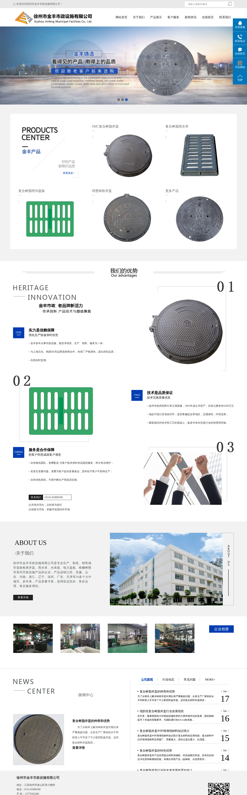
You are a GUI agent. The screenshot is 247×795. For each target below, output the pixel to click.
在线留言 (208, 17)
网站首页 (121, 17)
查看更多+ (69, 173)
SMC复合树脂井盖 (105, 126)
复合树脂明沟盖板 (31, 191)
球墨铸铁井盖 (102, 191)
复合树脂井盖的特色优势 (156, 750)
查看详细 (23, 597)
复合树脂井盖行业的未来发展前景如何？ (166, 770)
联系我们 (225, 17)
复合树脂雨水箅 (177, 126)
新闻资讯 (190, 17)
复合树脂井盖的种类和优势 (91, 721)
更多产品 (172, 191)
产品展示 (156, 17)
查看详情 (78, 748)
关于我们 (139, 17)
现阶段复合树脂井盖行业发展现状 (162, 711)
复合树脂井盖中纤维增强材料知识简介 (165, 730)
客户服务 (173, 17)
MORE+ (210, 679)
